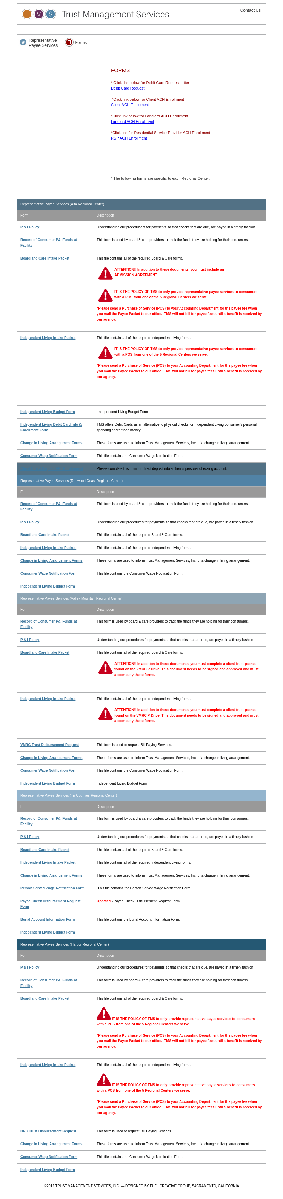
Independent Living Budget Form (47, 412)
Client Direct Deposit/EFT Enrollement (51, 469)
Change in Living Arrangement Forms (51, 443)
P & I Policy (29, 227)
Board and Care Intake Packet (44, 258)
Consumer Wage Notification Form (48, 456)
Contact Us (250, 10)
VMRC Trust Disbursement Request (49, 745)
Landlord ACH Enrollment (132, 121)
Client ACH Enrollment (130, 105)
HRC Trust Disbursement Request (48, 1131)
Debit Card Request (128, 88)
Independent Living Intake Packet (47, 338)
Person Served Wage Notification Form (52, 888)
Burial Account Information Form (47, 919)
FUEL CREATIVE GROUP (170, 1186)
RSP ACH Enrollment (129, 138)
